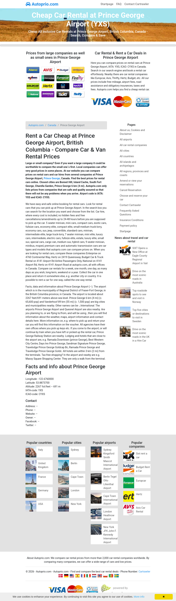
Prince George (52, 178)
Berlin (74, 463)
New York (76, 504)
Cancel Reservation (130, 190)
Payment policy (128, 225)
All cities (124, 150)
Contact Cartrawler (136, 4)
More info (139, 596)
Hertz (139, 494)
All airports (126, 139)
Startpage (106, 4)
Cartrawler (144, 571)
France (42, 476)
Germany (43, 490)
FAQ (118, 4)
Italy (40, 449)
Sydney (75, 449)
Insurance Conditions (132, 220)
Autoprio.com (42, 4)
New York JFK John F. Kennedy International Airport (110, 535)
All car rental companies (133, 145)
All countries (127, 156)
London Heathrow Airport (108, 515)
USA (40, 504)
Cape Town (77, 476)
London (75, 490)
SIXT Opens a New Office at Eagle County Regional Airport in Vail (140, 256)
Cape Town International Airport (110, 500)
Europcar (141, 480)
